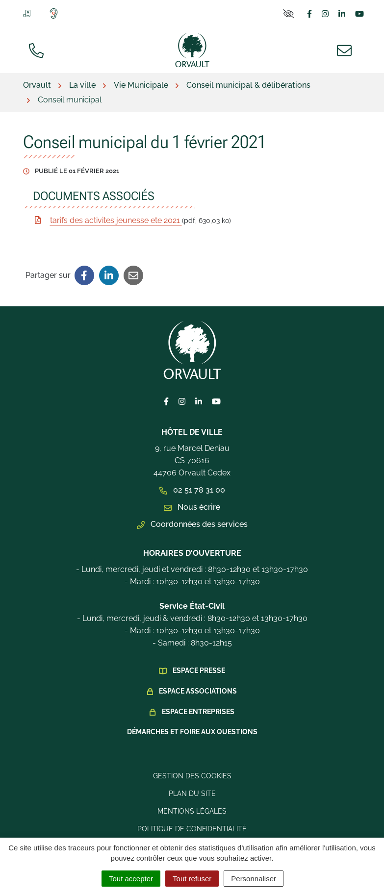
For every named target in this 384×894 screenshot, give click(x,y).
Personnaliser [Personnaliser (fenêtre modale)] (253, 878)
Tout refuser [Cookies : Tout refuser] (192, 878)
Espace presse (199, 670)
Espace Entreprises (198, 712)
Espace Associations (198, 691)
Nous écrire (192, 507)
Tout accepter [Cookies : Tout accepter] (131, 878)
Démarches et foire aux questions (192, 732)
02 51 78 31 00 (192, 490)
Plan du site (192, 793)
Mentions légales (192, 811)
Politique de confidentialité (192, 829)
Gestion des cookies (192, 776)
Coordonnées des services (192, 524)
